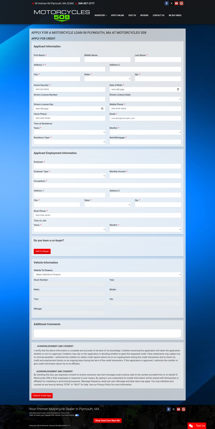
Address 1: (39, 65)
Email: (113, 114)
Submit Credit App (42, 395)
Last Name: (140, 55)
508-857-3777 (86, 3)
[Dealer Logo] (61, 15)
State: (87, 74)
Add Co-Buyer (42, 251)
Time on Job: (40, 220)
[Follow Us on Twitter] (171, 3)
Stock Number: (41, 280)
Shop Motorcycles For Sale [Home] (37, 413)
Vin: (111, 299)
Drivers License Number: (46, 94)
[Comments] (107, 333)
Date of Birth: (116, 85)
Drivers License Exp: (43, 104)
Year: (112, 280)
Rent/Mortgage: (117, 137)
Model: (113, 289)
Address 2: (115, 65)
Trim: (36, 299)
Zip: (136, 74)
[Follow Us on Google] (181, 3)
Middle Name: (91, 55)
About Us (49, 413)
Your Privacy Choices (70, 415)
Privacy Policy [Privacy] (65, 413)
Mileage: (38, 308)
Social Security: (41, 85)
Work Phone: (40, 211)
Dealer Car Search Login (36, 415)
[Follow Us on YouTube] (176, 3)
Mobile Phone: (117, 104)
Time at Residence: (43, 123)
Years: (37, 128)
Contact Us (56, 413)
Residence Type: (42, 137)
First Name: (39, 55)
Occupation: (40, 181)
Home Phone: (40, 114)
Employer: (38, 162)
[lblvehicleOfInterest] (107, 274)
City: (36, 74)
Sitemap (57, 415)
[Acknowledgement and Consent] (35, 346)
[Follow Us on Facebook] (167, 3)
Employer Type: (41, 171)
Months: (114, 128)
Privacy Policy (104, 384)
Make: (37, 289)
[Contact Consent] (35, 371)
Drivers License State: (120, 94)
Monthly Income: (118, 171)
